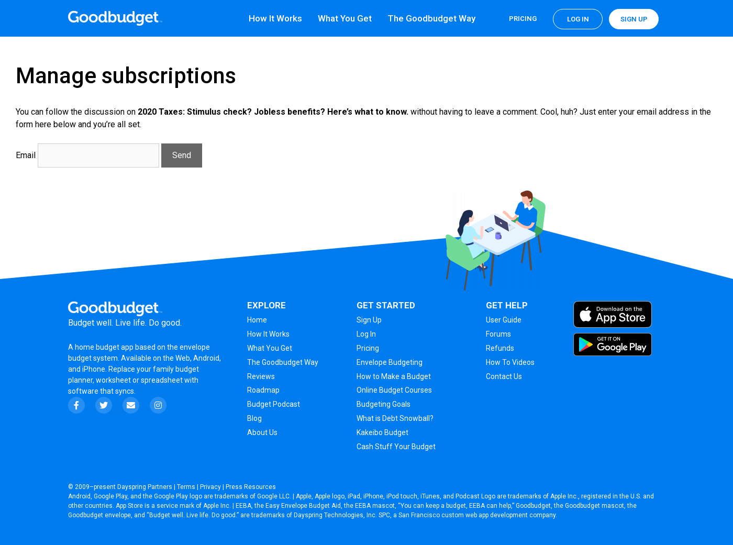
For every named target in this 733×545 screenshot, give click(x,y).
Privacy (210, 487)
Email (26, 155)
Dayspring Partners (144, 487)
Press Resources (251, 487)
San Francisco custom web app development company (477, 515)
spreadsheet (162, 380)
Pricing (523, 19)
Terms (186, 487)
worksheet (114, 380)
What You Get (345, 18)
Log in (578, 19)
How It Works (275, 18)
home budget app (104, 347)
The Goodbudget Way (431, 18)
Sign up (634, 19)
